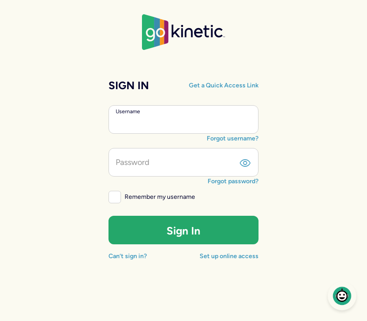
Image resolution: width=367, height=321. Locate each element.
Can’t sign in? (127, 256)
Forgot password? (233, 181)
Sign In (183, 230)
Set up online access (229, 256)
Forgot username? (233, 138)
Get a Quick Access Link (224, 85)
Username (128, 111)
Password (133, 162)
